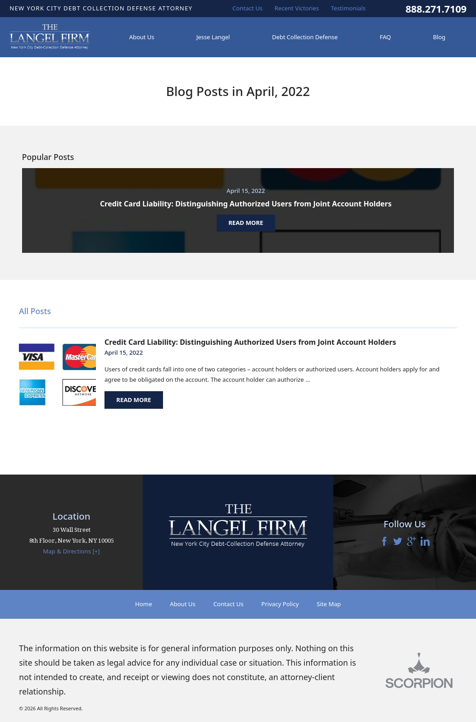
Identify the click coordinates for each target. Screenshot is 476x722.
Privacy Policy (280, 604)
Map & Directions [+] (71, 551)
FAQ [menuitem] (385, 37)
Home (143, 604)
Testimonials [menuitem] (348, 8)
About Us (182, 604)
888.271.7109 (435, 9)
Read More (133, 400)
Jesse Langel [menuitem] (213, 37)
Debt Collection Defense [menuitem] (305, 37)
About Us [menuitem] (141, 37)
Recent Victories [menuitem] (297, 8)
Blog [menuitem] (439, 37)
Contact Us (228, 604)
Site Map (329, 604)
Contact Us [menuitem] (247, 8)
